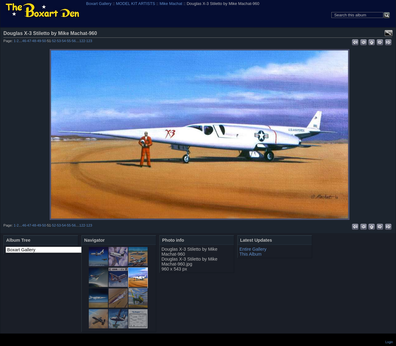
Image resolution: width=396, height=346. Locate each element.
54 (64, 41)
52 (54, 41)
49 (39, 41)
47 (29, 41)
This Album (250, 254)
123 (89, 41)
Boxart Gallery (98, 3)
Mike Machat (171, 3)
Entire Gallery (252, 249)
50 (44, 41)
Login (389, 342)
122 (82, 41)
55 (69, 41)
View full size (389, 33)
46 (24, 41)
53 (59, 41)
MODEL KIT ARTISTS (135, 3)
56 (74, 41)
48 (34, 41)
